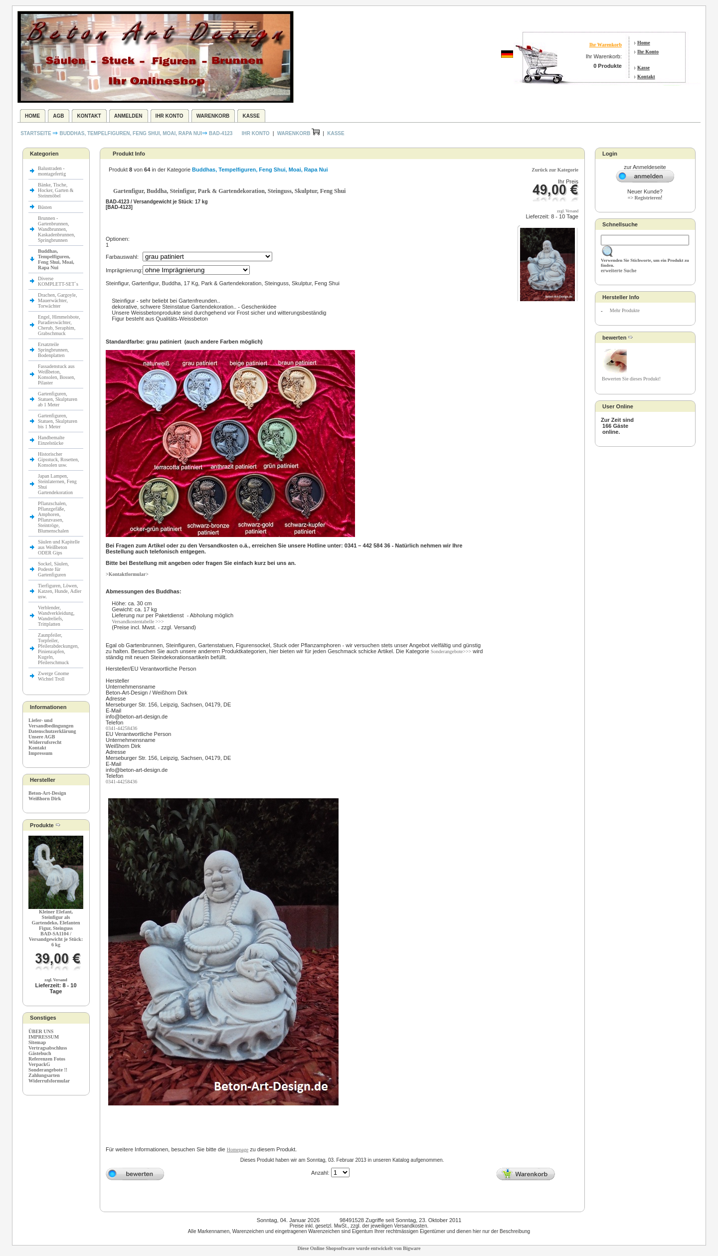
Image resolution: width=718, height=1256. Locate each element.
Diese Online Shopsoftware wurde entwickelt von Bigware (359, 1248)
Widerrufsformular (49, 1080)
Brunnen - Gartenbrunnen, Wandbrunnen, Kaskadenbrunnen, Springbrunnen (56, 229)
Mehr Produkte (625, 310)
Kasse (643, 67)
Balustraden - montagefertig (52, 171)
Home (643, 42)
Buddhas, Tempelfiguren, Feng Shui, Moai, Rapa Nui (130, 133)
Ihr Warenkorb (605, 44)
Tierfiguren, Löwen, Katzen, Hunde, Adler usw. (59, 591)
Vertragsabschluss (47, 1048)
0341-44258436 (121, 728)
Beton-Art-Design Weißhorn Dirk (47, 795)
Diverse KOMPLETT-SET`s (58, 281)
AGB (58, 116)
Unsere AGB (41, 736)
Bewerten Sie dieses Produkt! (631, 378)
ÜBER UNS (40, 1031)
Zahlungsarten (44, 1075)
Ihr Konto (648, 51)
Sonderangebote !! (47, 1070)
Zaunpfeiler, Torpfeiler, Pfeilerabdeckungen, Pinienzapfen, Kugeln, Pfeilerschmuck (58, 648)
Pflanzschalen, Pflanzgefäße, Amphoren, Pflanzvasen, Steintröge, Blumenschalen (53, 517)
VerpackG (39, 1064)
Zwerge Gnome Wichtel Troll (53, 676)
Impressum (40, 753)
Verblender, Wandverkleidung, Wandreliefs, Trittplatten (56, 616)
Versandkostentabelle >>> (138, 621)
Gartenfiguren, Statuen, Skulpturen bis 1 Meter (57, 421)
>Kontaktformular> (127, 574)
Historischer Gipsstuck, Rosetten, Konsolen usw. (58, 459)
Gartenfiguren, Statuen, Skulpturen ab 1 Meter (57, 399)
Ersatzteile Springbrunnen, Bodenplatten (53, 350)
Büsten (45, 207)
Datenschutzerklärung (52, 731)
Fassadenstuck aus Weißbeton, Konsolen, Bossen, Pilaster (56, 374)
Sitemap (37, 1042)
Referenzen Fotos (46, 1059)
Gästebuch (39, 1053)
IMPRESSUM (43, 1037)
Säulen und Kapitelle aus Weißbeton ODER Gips (59, 547)
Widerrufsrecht (44, 742)
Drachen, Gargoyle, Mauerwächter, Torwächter (57, 300)
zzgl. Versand (55, 980)
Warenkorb (213, 116)
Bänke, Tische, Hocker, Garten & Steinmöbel (56, 190)
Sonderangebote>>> (451, 651)
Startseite (36, 133)
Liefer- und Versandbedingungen (50, 723)
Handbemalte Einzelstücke (51, 440)
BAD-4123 (220, 133)
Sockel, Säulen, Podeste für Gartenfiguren (53, 569)
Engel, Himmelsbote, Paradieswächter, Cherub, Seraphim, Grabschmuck (59, 325)
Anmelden (128, 116)
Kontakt (646, 76)
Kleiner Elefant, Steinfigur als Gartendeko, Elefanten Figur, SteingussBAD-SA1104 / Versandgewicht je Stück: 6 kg (56, 928)
